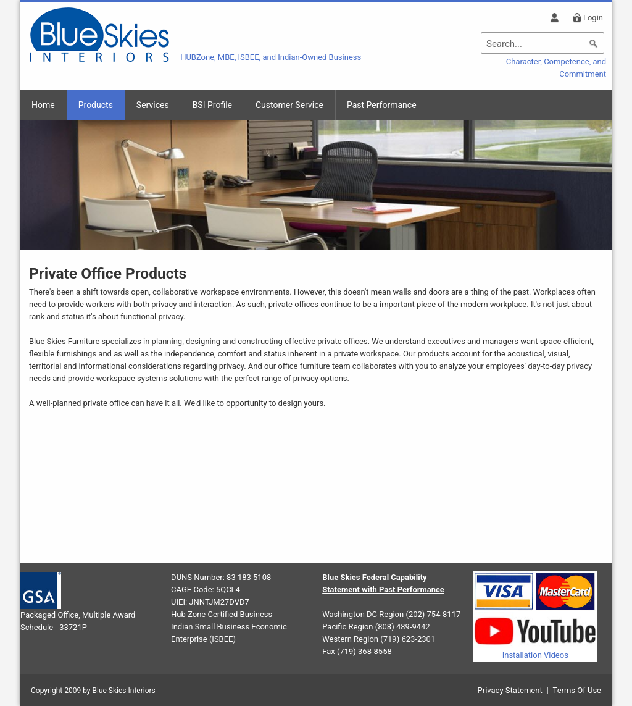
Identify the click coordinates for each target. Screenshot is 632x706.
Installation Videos (535, 655)
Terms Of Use (577, 690)
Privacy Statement (510, 690)
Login (593, 17)
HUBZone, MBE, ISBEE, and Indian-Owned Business (270, 57)
